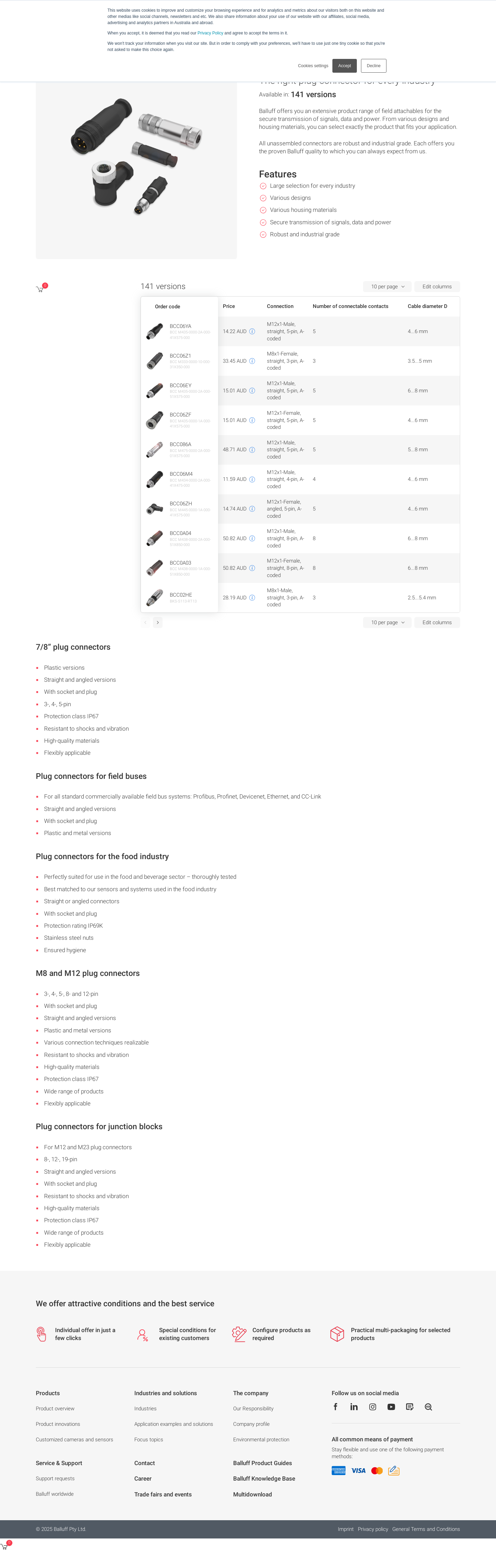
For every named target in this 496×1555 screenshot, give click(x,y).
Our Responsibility (253, 1408)
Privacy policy (373, 1529)
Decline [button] (374, 65)
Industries (145, 1408)
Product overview (55, 1408)
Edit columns (437, 287)
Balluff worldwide (55, 1494)
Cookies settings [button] (313, 65)
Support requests (55, 1478)
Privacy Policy (210, 33)
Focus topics (148, 1439)
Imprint (346, 1529)
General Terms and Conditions (426, 1529)
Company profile (251, 1424)
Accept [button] (344, 65)
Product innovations (58, 1424)
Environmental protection (261, 1439)
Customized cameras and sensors (74, 1439)
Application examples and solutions (173, 1424)
